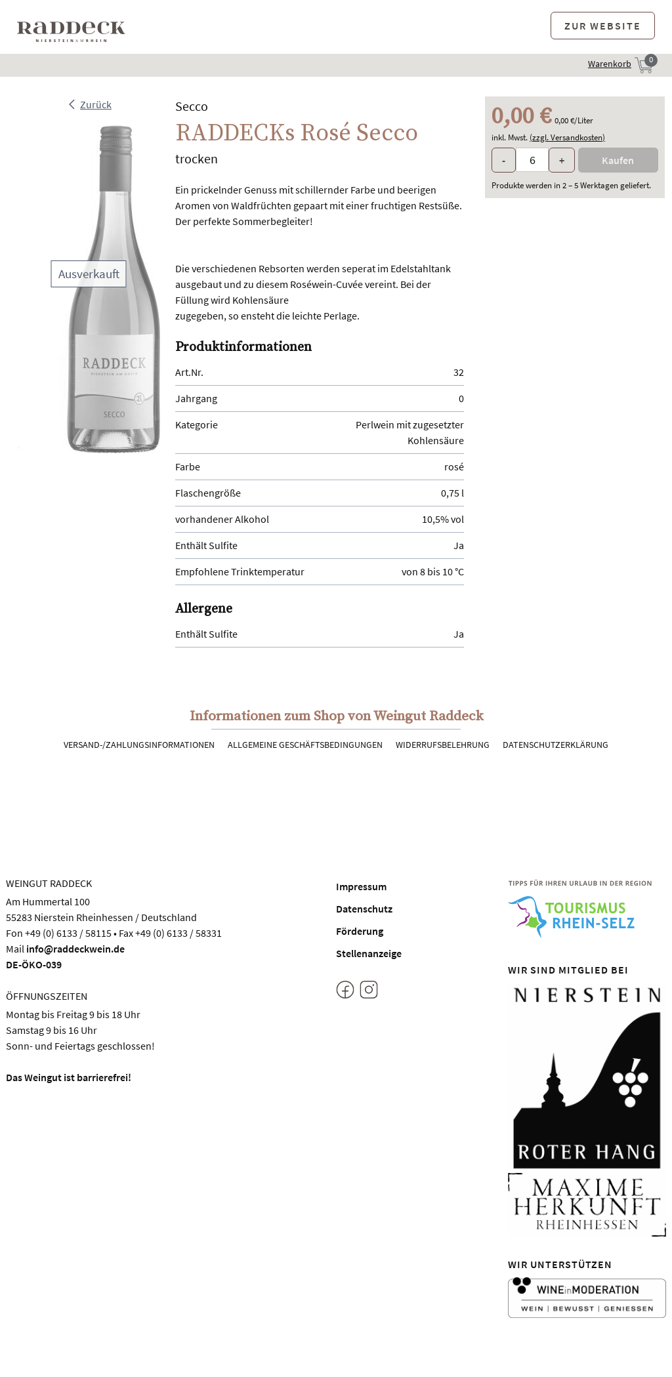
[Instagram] (369, 991)
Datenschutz (364, 908)
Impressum (361, 886)
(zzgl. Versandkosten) (567, 137)
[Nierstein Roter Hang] (587, 1076)
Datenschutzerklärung (555, 744)
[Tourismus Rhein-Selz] (587, 908)
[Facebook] (345, 991)
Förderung (359, 930)
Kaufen (618, 160)
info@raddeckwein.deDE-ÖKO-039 (65, 956)
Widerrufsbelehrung (443, 744)
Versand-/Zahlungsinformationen (139, 744)
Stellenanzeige (369, 953)
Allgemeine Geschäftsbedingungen (305, 744)
